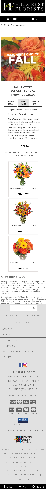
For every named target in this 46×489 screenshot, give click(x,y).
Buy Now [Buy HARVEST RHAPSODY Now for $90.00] (23, 194)
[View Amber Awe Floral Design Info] (23, 249)
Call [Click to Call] (8, 486)
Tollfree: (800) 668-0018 (23, 389)
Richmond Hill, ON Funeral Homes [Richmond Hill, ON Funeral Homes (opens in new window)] (17, 449)
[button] (23, 420)
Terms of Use (23, 479)
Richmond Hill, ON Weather (17, 462)
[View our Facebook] (21, 366)
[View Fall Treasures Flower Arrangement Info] (23, 211)
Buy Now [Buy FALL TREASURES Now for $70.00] (23, 231)
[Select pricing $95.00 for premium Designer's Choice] (35, 102)
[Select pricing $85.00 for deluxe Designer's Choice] (23, 102)
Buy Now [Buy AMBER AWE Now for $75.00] (23, 268)
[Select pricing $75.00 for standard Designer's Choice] (10, 102)
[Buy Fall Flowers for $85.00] (23, 146)
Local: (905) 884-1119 (23, 385)
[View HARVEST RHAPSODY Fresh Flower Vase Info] (23, 174)
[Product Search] (23, 308)
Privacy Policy (12, 475)
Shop (11, 19)
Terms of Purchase (30, 475)
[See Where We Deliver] (23, 322)
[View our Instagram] (25, 366)
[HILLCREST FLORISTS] (23, 12)
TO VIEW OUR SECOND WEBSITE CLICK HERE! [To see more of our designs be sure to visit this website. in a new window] (23, 430)
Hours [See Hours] (38, 486)
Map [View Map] (23, 486)
